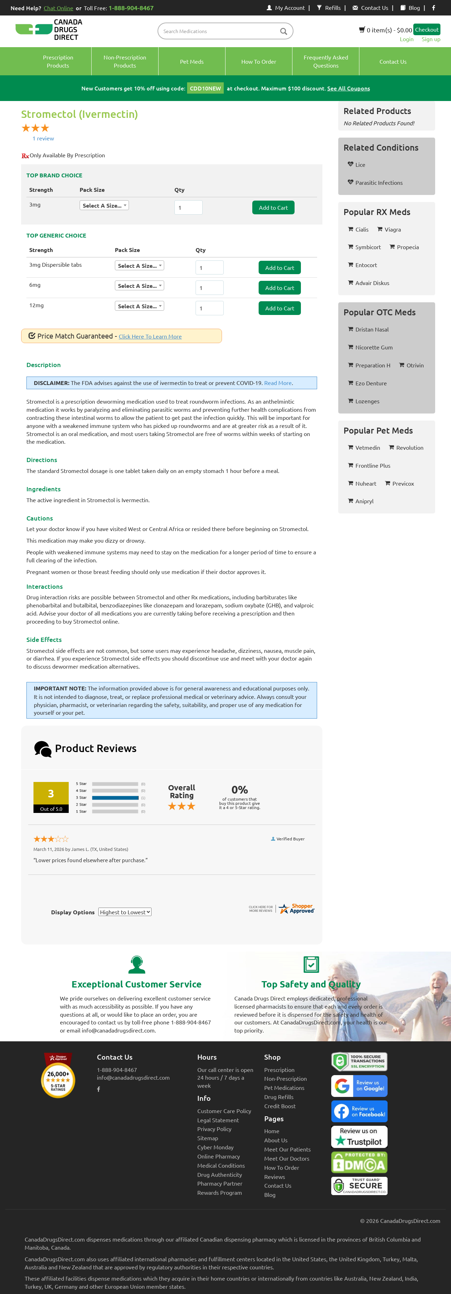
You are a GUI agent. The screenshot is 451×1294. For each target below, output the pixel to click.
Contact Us (370, 7)
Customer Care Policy (224, 1110)
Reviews (274, 1176)
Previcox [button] (399, 483)
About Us (276, 1139)
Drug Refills (279, 1096)
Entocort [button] (362, 264)
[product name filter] (227, 31)
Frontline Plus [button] (369, 465)
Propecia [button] (404, 246)
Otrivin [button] (411, 364)
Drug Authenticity (219, 1174)
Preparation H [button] (369, 364)
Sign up (431, 38)
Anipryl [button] (360, 500)
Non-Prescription (285, 1078)
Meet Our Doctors (286, 1158)
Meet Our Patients (287, 1149)
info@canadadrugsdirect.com (133, 1077)
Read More (278, 382)
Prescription (279, 1069)
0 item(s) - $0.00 (385, 29)
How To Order (281, 1167)
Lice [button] (356, 164)
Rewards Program (219, 1192)
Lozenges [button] (363, 400)
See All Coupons (348, 88)
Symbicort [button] (364, 246)
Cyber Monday (215, 1146)
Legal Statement (218, 1119)
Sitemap (207, 1137)
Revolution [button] (406, 447)
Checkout (427, 29)
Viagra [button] (389, 229)
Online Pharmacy (218, 1156)
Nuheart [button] (362, 483)
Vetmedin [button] (364, 447)
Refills (329, 7)
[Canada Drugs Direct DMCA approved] (359, 1164)
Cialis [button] (358, 229)
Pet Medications (284, 1087)
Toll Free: (120, 8)
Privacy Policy (214, 1128)
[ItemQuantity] (188, 207)
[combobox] (104, 205)
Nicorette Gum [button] (370, 347)
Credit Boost (280, 1105)
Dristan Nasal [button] (368, 329)
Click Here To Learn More (150, 336)
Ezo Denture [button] (367, 382)
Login (407, 38)
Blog (410, 7)
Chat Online (58, 7)
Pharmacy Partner (219, 1183)
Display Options (73, 912)
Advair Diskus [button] (368, 282)
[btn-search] (284, 31)
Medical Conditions (221, 1165)
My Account (286, 7)
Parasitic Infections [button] (375, 182)
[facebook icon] (433, 7)
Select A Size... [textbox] (102, 205)
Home (271, 1130)
